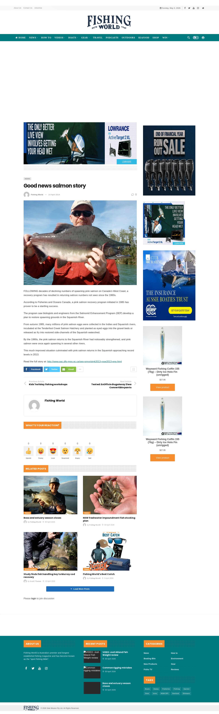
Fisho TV (148, 669)
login (33, 598)
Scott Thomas (35, 581)
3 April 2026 (107, 578)
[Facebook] (185, 8)
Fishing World (37, 195)
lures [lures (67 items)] (155, 693)
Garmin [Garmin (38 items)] (187, 689)
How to (174, 653)
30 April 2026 (48, 522)
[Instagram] (198, 8)
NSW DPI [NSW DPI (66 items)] (164, 693)
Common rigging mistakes (117, 667)
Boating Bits (150, 659)
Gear (173, 664)
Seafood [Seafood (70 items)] (175, 693)
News (27, 179)
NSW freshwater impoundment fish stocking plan (109, 519)
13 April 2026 (49, 581)
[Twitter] (189, 8)
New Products (150, 664)
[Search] (189, 37)
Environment (30, 569)
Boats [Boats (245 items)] (147, 689)
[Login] (203, 37)
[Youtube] (193, 8)
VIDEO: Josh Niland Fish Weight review (115, 654)
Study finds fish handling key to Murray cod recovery (49, 576)
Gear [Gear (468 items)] (147, 693)
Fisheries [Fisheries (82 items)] (166, 689)
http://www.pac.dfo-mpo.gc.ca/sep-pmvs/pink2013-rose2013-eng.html (84, 361)
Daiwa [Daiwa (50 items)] (156, 689)
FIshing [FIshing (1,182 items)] (177, 689)
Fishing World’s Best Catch (99, 574)
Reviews (175, 669)
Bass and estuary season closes (42, 518)
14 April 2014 (54, 195)
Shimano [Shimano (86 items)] (186, 693)
